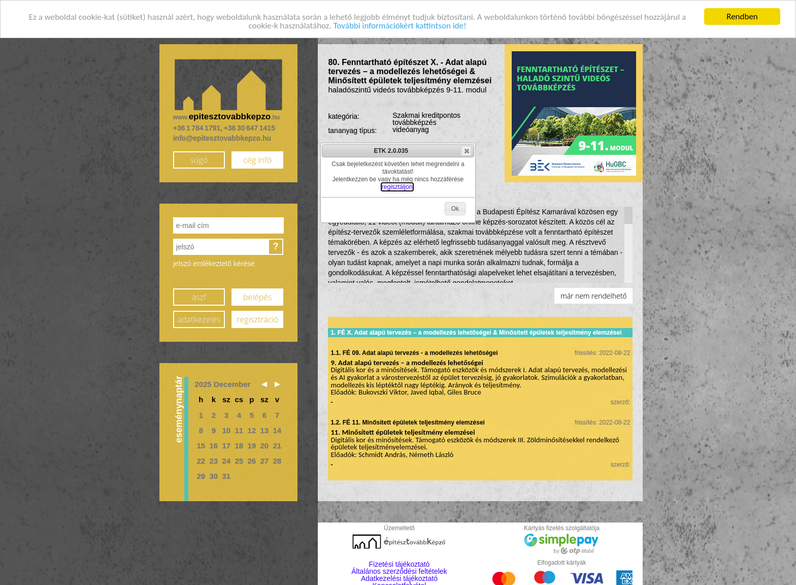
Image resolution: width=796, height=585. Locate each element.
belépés (257, 296)
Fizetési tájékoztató (399, 564)
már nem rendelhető (593, 296)
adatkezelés (199, 318)
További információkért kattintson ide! (400, 25)
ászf (199, 296)
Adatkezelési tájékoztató (399, 578)
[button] (466, 151)
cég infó (257, 159)
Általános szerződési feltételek (399, 571)
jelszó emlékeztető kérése (214, 263)
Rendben (742, 16)
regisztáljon (397, 186)
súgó (199, 159)
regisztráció (257, 318)
